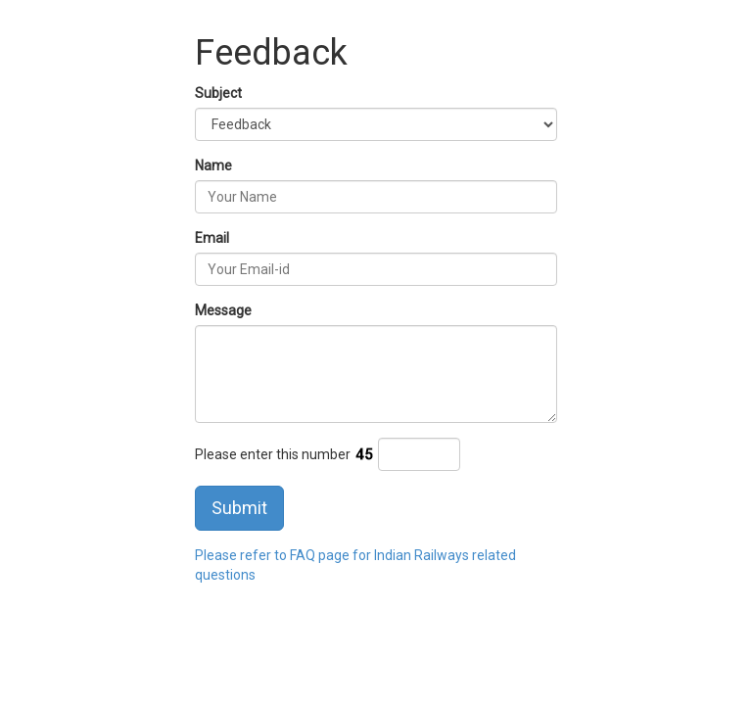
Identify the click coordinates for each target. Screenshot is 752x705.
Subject (218, 93)
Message (223, 310)
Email (212, 238)
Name (213, 165)
